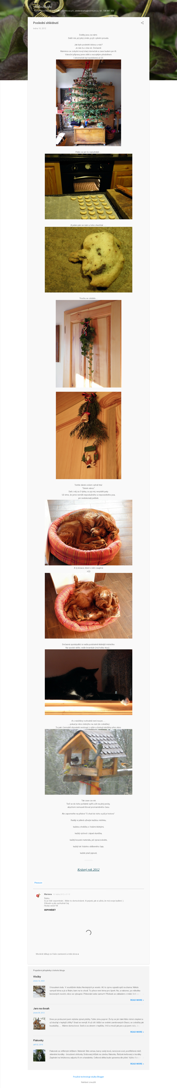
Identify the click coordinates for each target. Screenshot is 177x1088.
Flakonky (38, 1040)
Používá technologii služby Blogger (88, 1077)
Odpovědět (50, 910)
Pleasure (38, 883)
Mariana (48, 894)
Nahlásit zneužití (88, 1082)
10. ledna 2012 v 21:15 (61, 894)
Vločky (37, 976)
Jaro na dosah (41, 1008)
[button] (142, 23)
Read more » (137, 1000)
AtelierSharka (43, 6)
